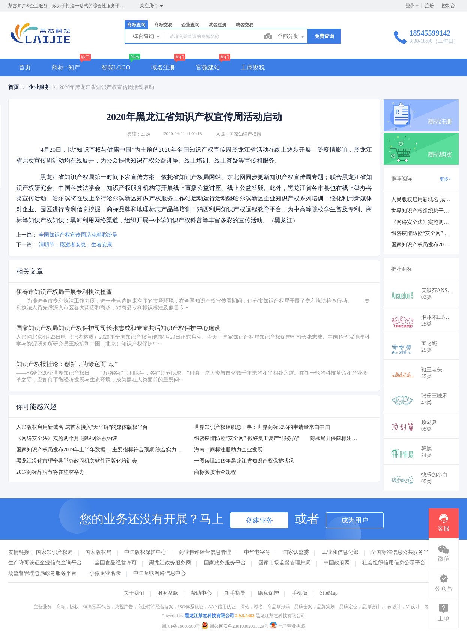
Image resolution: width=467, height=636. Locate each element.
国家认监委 (296, 552)
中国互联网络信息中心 (159, 573)
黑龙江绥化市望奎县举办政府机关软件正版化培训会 (76, 461)
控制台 (448, 5)
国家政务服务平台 (225, 562)
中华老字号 (257, 552)
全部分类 (291, 36)
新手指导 (235, 593)
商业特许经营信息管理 (205, 552)
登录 (409, 5)
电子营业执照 (287, 626)
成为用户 (354, 520)
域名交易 (244, 24)
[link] (13, 87)
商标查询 (136, 24)
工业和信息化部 (340, 552)
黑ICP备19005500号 (181, 626)
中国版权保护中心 (145, 552)
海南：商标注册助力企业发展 (228, 449)
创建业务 (259, 520)
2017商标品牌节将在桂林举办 (50, 472)
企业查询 (190, 24)
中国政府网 (337, 562)
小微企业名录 (105, 573)
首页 (25, 67)
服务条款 (167, 593)
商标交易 (163, 24)
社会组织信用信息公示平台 (393, 562)
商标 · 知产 (66, 67)
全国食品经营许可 (116, 562)
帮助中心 (201, 593)
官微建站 (208, 67)
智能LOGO (115, 67)
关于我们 (134, 593)
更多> (445, 179)
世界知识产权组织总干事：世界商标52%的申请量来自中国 (262, 427)
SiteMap (328, 593)
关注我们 (152, 6)
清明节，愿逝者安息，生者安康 (75, 244)
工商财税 (253, 67)
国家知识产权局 (54, 552)
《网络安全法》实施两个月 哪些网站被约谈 (67, 438)
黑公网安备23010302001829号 (235, 626)
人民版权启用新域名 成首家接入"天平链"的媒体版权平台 (82, 427)
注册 (429, 5)
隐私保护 (268, 593)
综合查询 (147, 36)
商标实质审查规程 (215, 472)
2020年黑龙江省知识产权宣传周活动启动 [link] (106, 87)
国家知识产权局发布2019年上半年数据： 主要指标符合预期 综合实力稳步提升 (106, 449)
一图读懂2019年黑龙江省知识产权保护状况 (244, 461)
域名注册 (217, 24)
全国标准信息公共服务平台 (402, 552)
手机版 (299, 593)
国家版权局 (98, 552)
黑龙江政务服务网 (170, 562)
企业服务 (39, 87)
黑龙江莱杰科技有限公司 (209, 615)
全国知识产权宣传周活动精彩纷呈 (78, 235)
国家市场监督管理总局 (284, 562)
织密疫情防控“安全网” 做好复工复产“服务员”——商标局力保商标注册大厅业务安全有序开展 (302, 438)
